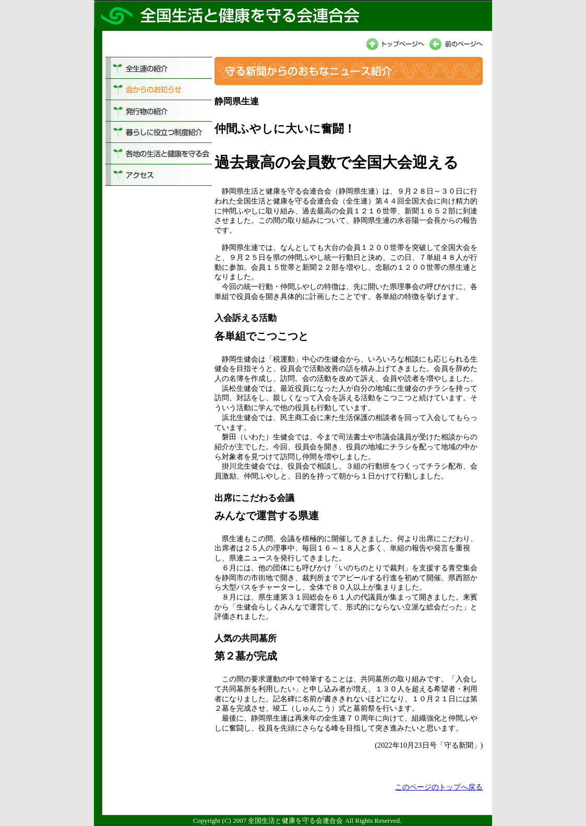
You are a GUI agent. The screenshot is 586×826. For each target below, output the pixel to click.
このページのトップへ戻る (439, 787)
